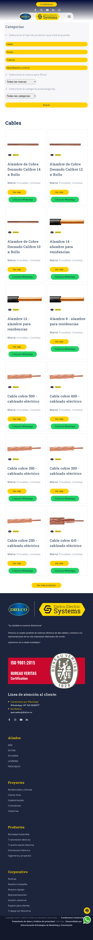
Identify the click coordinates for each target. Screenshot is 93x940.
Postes (10, 52)
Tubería (11, 59)
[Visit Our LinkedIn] (53, 10)
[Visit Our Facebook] (35, 10)
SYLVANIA (13, 756)
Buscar (46, 105)
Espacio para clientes (19, 906)
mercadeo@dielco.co (21, 712)
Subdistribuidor (16, 800)
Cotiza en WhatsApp (23, 199)
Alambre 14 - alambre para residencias (61, 246)
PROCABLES (14, 766)
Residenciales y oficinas (20, 790)
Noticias (12, 879)
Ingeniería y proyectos (19, 856)
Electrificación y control (18, 67)
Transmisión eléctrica (19, 840)
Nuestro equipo (16, 890)
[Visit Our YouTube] (47, 10)
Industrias (13, 811)
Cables (10, 44)
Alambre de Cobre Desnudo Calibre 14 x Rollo (24, 169)
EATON (12, 750)
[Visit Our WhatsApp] (59, 10)
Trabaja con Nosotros (19, 911)
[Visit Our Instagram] (41, 10)
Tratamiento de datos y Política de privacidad (33, 921)
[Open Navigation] (69, 17)
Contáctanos (46, 4)
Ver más (17, 192)
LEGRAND (13, 761)
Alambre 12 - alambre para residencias (19, 323)
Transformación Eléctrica (21, 845)
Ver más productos (46, 585)
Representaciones (17, 895)
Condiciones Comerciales (73, 918)
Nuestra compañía (17, 884)
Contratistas (14, 806)
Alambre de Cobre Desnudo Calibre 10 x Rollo (24, 246)
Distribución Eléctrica (19, 850)
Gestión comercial (17, 900)
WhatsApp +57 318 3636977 (25, 705)
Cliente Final (14, 795)
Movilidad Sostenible (18, 834)
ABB (10, 745)
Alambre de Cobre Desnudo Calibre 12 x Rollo (66, 169)
